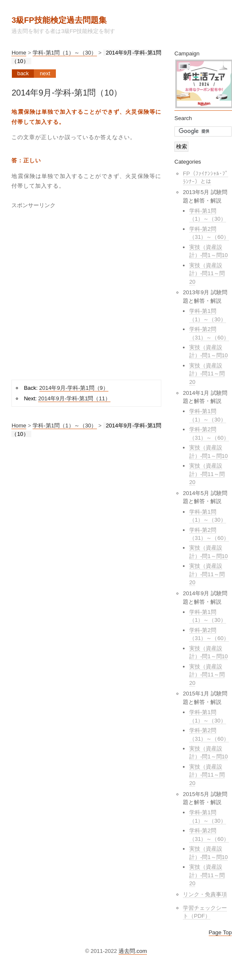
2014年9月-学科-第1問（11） (74, 398)
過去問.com (133, 951)
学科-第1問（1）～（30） (65, 52)
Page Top (220, 932)
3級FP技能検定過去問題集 (58, 20)
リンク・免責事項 (205, 894)
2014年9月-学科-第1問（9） (73, 388)
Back (23, 73)
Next (45, 73)
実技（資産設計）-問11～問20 (207, 273)
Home (18, 52)
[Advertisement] (83, 291)
